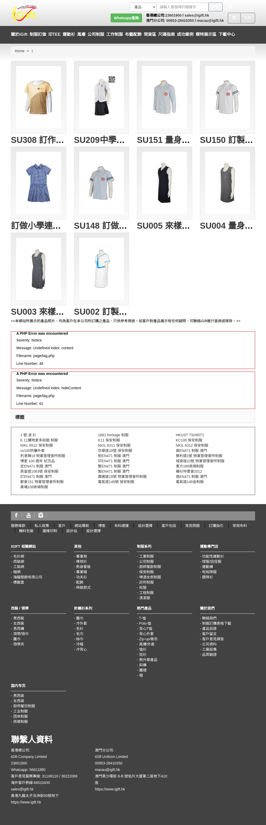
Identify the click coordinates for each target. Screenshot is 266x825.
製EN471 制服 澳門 (113, 471)
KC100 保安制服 (189, 440)
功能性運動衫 (213, 556)
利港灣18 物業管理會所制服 (42, 456)
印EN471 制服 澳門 (113, 461)
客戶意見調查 (213, 639)
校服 (143, 587)
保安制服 (146, 572)
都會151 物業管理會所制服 (42, 482)
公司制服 (146, 561)
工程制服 (146, 593)
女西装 (18, 701)
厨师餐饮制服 (24, 706)
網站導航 (82, 526)
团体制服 (20, 716)
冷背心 (81, 649)
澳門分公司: (155, 20)
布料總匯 (121, 526)
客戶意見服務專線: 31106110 (34, 776)
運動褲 (207, 567)
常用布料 (239, 526)
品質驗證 (209, 654)
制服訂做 (38, 34)
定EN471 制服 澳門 (36, 466)
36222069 (69, 776)
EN (248, 18)
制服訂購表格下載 (216, 623)
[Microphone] (241, 7)
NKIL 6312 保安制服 (192, 445)
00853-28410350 (179, 20)
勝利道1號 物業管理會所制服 (199, 456)
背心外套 (146, 634)
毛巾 (79, 634)
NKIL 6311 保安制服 (114, 445)
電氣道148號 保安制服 (116, 482)
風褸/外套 (147, 644)
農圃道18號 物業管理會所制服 (122, 476)
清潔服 (144, 598)
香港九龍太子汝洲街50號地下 (35, 796)
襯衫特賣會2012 (189, 471)
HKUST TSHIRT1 (190, 435)
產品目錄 (209, 628)
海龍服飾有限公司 (27, 577)
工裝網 (18, 567)
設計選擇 (145, 526)
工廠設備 (209, 649)
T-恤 (142, 618)
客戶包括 (169, 526)
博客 (101, 526)
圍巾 (17, 639)
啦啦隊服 (209, 572)
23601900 (173, 15)
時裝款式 (83, 587)
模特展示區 (206, 34)
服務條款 (18, 526)
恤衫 (143, 649)
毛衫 (79, 628)
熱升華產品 (148, 660)
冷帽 (79, 644)
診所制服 (146, 582)
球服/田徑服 (211, 561)
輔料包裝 (26, 531)
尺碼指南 (166, 34)
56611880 (37, 770)
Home (19, 51)
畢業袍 (81, 556)
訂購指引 (216, 526)
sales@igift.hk (196, 15)
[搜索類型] (143, 7)
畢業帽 (81, 572)
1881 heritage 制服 (113, 435)
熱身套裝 (83, 567)
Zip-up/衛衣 (148, 639)
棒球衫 (81, 561)
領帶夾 (18, 644)
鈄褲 (143, 665)
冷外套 (81, 623)
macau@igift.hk (210, 20)
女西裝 (18, 623)
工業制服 (146, 556)
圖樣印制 (50, 531)
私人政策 (42, 526)
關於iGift (19, 34)
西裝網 (18, 561)
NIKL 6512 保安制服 (36, 445)
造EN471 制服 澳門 (191, 476)
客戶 (61, 526)
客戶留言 (209, 634)
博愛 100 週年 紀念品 (37, 461)
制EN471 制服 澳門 (113, 456)
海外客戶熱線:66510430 (30, 783)
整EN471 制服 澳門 (113, 466)
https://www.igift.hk (26, 802)
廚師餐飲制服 (150, 567)
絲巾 (79, 639)
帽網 (17, 572)
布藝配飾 (133, 34)
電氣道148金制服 (190, 482)
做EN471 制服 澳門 (191, 450)
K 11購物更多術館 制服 (39, 440)
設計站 (71, 531)
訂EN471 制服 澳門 (36, 476)
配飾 (79, 582)
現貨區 (150, 34)
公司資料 (209, 644)
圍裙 (143, 670)
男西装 (18, 696)
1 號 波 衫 (28, 435)
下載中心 (226, 34)
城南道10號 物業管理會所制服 (200, 461)
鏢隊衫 (207, 577)
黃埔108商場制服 (34, 487)
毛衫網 (18, 556)
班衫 (143, 654)
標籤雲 (18, 582)
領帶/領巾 (21, 634)
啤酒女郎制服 (150, 577)
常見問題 (192, 526)
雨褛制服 (20, 722)
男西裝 (18, 618)
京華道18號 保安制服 (115, 450)
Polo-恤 (145, 623)
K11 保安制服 (109, 440)
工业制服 (20, 711)
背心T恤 (145, 628)
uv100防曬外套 (32, 450)
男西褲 (18, 628)
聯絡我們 (209, 618)
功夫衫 (81, 577)
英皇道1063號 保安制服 (39, 471)
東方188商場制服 (190, 466)
